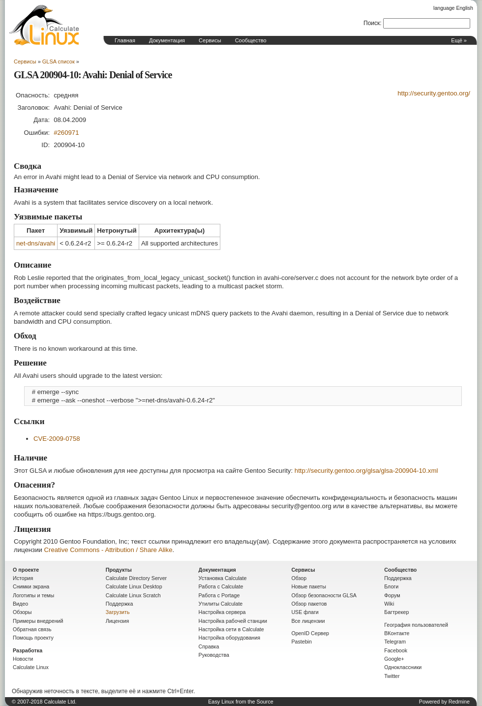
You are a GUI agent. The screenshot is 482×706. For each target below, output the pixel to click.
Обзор (298, 578)
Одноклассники (403, 667)
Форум (392, 595)
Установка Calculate (223, 578)
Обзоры (22, 612)
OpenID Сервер (310, 633)
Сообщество (251, 40)
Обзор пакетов (309, 604)
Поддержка (119, 604)
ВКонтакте (396, 633)
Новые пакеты (308, 586)
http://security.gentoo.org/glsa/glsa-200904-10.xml (366, 470)
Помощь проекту (33, 638)
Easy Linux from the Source (240, 702)
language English (453, 8)
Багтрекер (396, 612)
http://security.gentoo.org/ (433, 93)
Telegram (395, 642)
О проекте (26, 570)
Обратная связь (32, 629)
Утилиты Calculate (221, 604)
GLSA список (58, 61)
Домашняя (44, 25)
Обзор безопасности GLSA (324, 595)
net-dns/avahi (35, 243)
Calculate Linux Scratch (133, 595)
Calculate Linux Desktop (134, 586)
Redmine (459, 702)
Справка (209, 646)
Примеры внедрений (38, 621)
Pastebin (301, 642)
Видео (20, 604)
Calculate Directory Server (136, 578)
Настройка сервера (222, 612)
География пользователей (416, 625)
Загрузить (118, 612)
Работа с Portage (219, 595)
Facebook (395, 650)
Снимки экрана (31, 586)
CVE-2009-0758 (56, 438)
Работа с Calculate (221, 586)
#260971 (66, 132)
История (23, 578)
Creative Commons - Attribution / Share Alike (108, 549)
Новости (23, 659)
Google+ (394, 659)
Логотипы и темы (33, 595)
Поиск (371, 23)
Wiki (389, 604)
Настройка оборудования (229, 638)
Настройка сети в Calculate (231, 629)
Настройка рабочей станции (233, 621)
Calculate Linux (31, 667)
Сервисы (210, 40)
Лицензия (117, 621)
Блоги (391, 586)
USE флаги (304, 612)
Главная (125, 40)
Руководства (214, 655)
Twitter (391, 676)
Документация (167, 40)
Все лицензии (308, 621)
